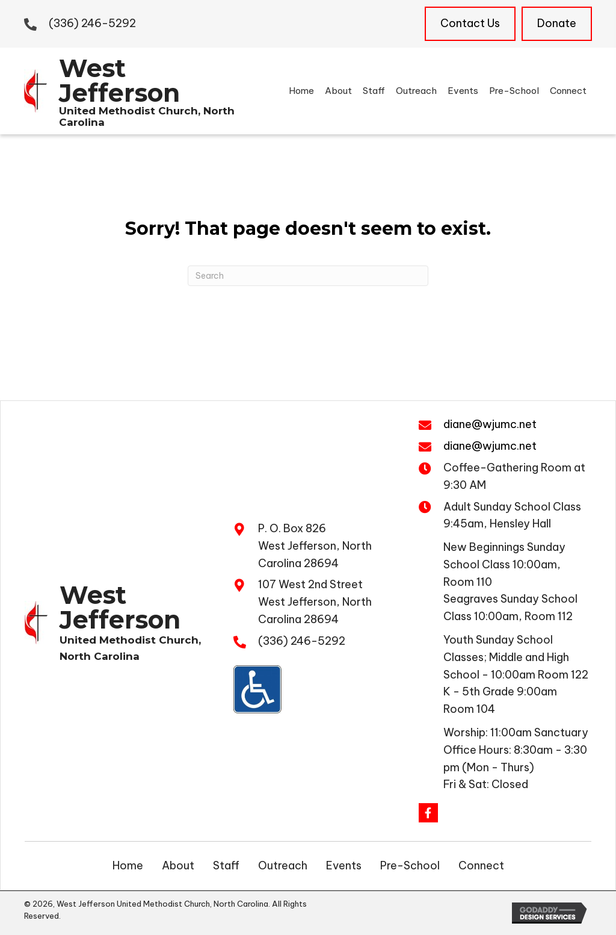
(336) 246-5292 (92, 23)
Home (127, 865)
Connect (481, 865)
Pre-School (410, 865)
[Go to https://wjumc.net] (130, 89)
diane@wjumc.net (490, 424)
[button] (428, 812)
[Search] (308, 276)
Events (344, 865)
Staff (226, 865)
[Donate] (557, 24)
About (178, 865)
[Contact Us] (470, 24)
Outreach (282, 865)
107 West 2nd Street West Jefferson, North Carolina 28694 (315, 601)
